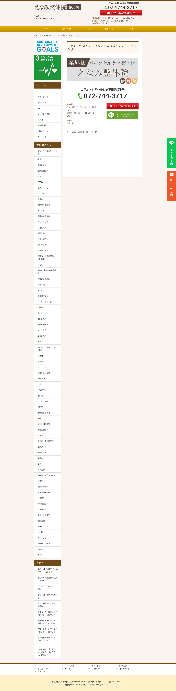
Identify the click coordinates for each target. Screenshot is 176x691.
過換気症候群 (42, 171)
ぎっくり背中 (42, 222)
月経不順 (41, 285)
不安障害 (41, 390)
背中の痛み (41, 245)
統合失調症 (42, 379)
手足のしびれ (42, 159)
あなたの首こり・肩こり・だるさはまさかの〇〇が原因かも (47, 652)
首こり (40, 290)
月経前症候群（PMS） (46, 475)
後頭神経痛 (41, 165)
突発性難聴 (41, 228)
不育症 (40, 265)
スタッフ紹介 (88, 29)
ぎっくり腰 (41, 330)
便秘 (40, 464)
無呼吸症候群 (42, 430)
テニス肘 (41, 211)
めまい (40, 435)
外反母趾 (41, 498)
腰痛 (39, 342)
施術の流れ (41, 108)
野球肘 (40, 356)
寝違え (40, 176)
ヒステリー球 (42, 188)
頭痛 (39, 418)
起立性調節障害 (43, 424)
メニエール (42, 367)
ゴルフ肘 (41, 193)
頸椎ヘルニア (42, 527)
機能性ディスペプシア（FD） (46, 348)
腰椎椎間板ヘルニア (45, 324)
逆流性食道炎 (42, 487)
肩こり (40, 313)
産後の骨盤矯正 (43, 515)
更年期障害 (42, 453)
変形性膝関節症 (43, 492)
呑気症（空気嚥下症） (46, 441)
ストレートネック (44, 302)
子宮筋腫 (41, 470)
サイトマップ (42, 137)
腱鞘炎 (40, 407)
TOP (45, 29)
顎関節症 (41, 521)
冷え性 (41, 555)
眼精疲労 (41, 361)
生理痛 (41, 458)
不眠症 (40, 307)
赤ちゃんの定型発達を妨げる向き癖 (47, 579)
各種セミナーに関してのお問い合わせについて (47, 613)
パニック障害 (42, 401)
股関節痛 (41, 233)
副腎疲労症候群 (43, 373)
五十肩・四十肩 (43, 544)
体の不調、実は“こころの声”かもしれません (47, 570)
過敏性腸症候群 (43, 413)
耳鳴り (40, 549)
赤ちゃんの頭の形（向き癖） (47, 152)
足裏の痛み (41, 239)
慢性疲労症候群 (43, 216)
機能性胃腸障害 (43, 205)
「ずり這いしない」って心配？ (47, 587)
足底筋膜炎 (41, 509)
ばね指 (40, 532)
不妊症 (41, 481)
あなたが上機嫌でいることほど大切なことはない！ (47, 640)
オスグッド (41, 447)
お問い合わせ (42, 131)
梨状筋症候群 (42, 250)
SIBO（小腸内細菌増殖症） (46, 271)
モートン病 (41, 538)
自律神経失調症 (43, 279)
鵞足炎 (40, 199)
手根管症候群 (42, 504)
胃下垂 (40, 182)
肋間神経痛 (41, 319)
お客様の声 (109, 29)
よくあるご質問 (43, 114)
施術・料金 (66, 29)
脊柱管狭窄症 (42, 296)
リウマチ (41, 384)
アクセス (131, 29)
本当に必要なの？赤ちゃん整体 (47, 604)
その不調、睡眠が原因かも (47, 596)
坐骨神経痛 (41, 336)
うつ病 (40, 396)
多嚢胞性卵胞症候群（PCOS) (45, 257)
